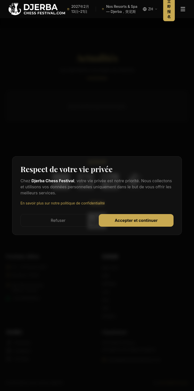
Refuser (58, 220)
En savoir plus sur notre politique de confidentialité (62, 203)
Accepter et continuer (136, 220)
